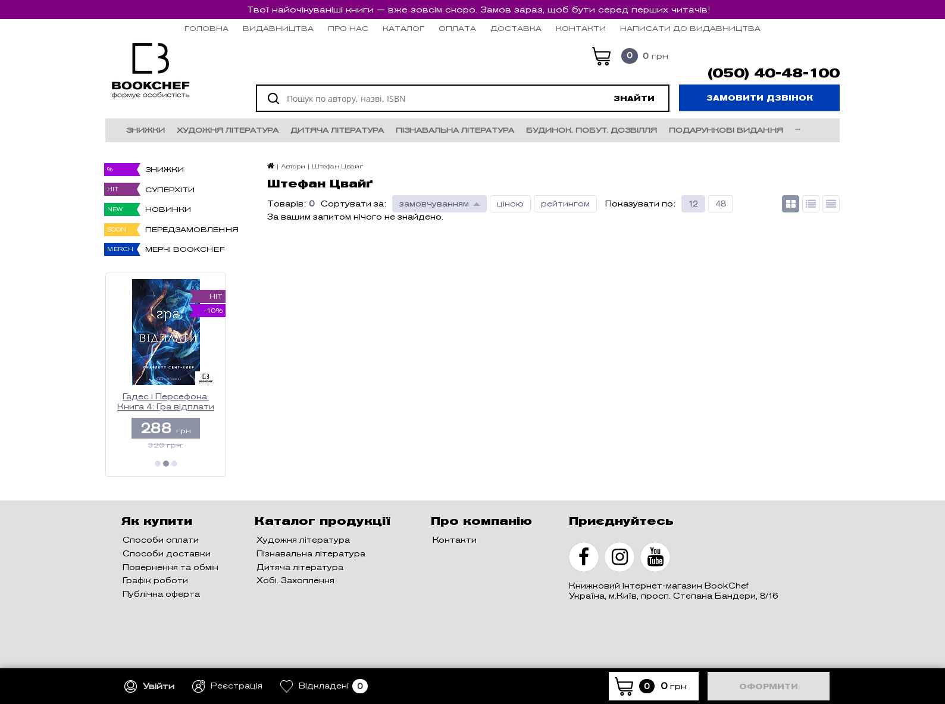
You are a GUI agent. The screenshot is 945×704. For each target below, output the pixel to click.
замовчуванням (434, 204)
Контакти (581, 28)
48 (720, 204)
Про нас (348, 28)
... (797, 127)
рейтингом (565, 204)
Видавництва (278, 28)
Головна (206, 28)
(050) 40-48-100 (774, 73)
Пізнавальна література (455, 130)
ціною (510, 204)
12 (693, 204)
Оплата (457, 28)
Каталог (403, 28)
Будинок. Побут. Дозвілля (591, 130)
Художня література (228, 130)
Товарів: (286, 204)
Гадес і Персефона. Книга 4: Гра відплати (165, 402)
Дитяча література (337, 130)
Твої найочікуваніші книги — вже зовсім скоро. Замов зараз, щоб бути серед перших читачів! (478, 9)
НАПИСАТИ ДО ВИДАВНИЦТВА (690, 28)
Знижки (145, 130)
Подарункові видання (726, 130)
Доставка (516, 28)
